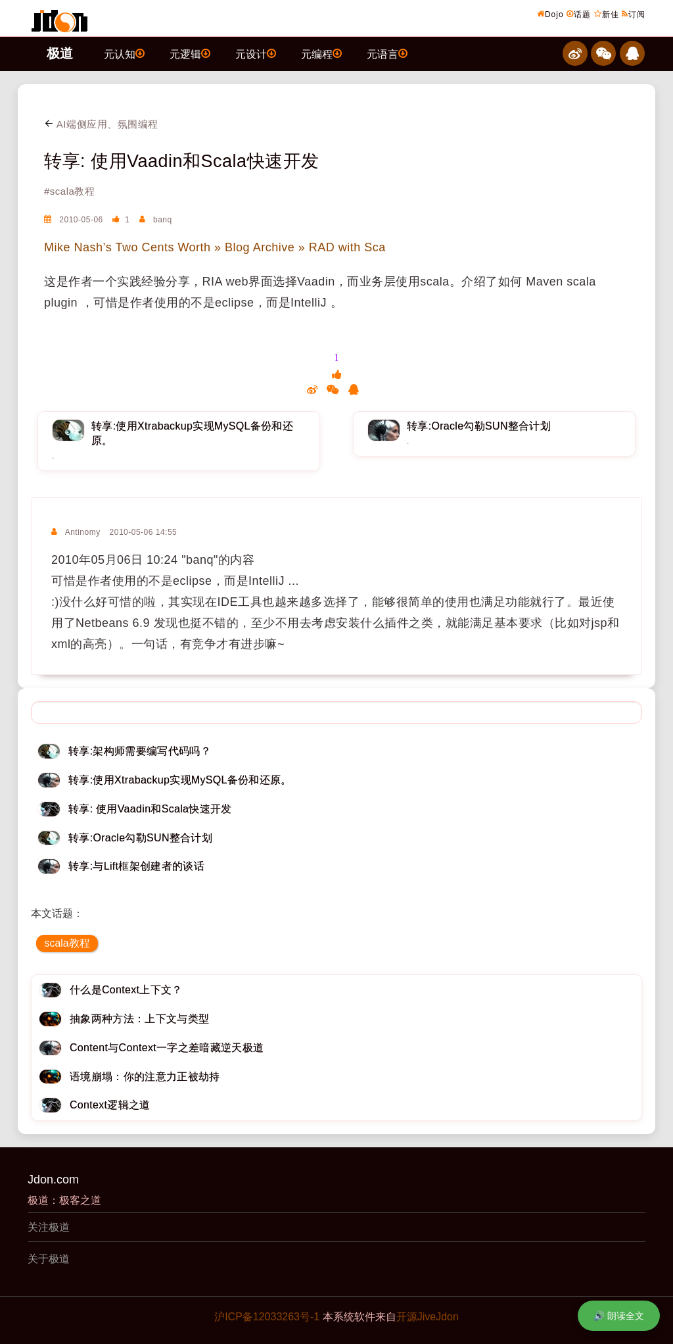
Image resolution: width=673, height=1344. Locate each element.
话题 (579, 14)
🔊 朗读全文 (618, 1315)
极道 (60, 53)
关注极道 (49, 1227)
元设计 (255, 53)
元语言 (387, 53)
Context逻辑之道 (110, 1104)
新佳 (606, 14)
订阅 (633, 14)
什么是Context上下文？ (126, 989)
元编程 (321, 53)
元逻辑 (190, 53)
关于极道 (49, 1258)
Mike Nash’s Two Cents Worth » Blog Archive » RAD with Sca (215, 247)
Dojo (550, 14)
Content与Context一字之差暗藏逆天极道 (167, 1047)
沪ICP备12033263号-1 (266, 1316)
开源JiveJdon (427, 1316)
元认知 (124, 53)
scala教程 (66, 943)
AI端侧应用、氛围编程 (101, 124)
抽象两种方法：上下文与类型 (139, 1018)
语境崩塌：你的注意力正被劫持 (145, 1076)
